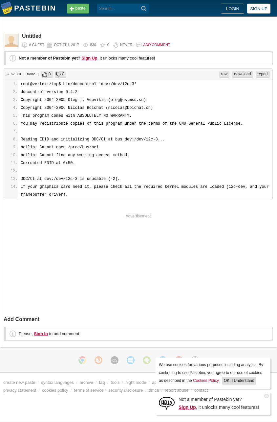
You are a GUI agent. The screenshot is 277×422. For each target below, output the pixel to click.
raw (224, 74)
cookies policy (55, 390)
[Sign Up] (167, 403)
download (242, 74)
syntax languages (57, 382)
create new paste (19, 382)
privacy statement (19, 390)
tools (115, 382)
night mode (135, 382)
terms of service (89, 390)
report (263, 74)
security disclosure (125, 390)
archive (86, 382)
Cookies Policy (206, 380)
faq (102, 382)
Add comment (156, 45)
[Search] (143, 8)
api (155, 382)
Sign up (258, 8)
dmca (154, 390)
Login (232, 8)
